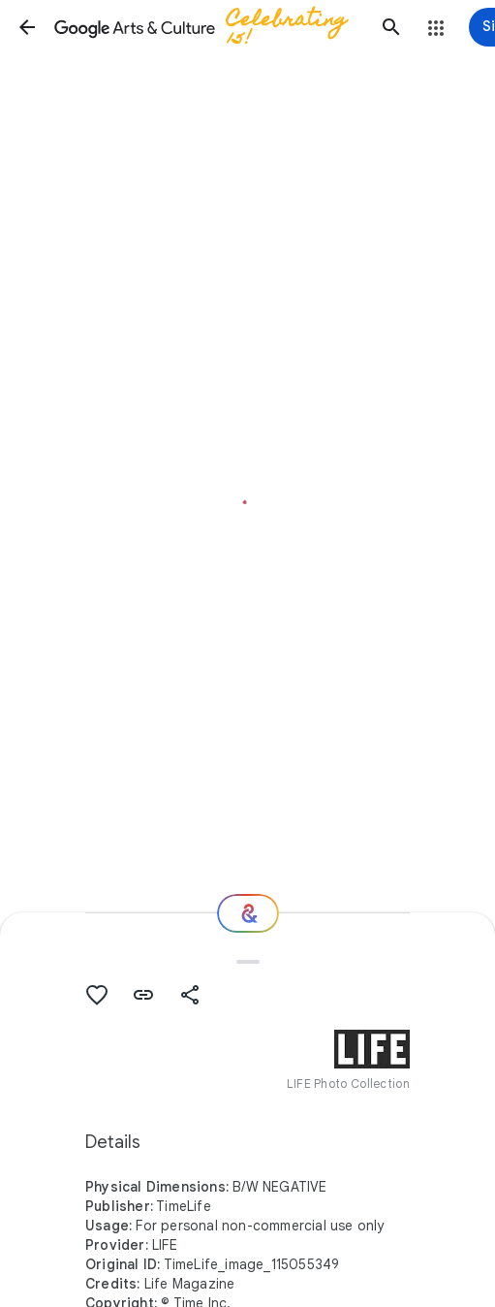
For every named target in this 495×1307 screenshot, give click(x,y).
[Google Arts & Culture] (209, 27)
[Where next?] (248, 913)
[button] (27, 27)
